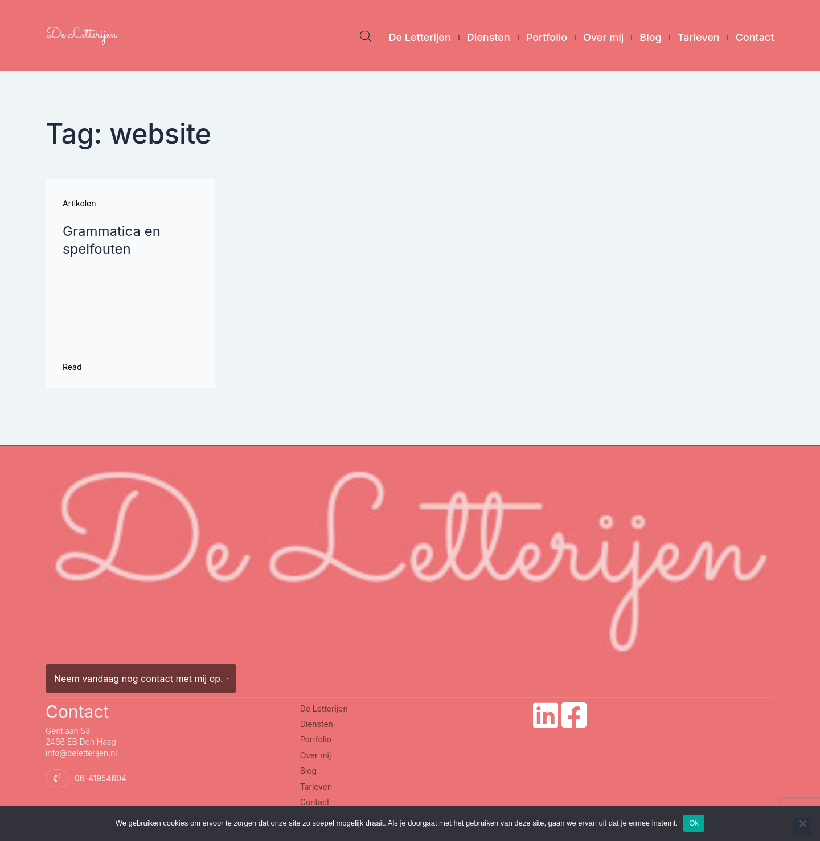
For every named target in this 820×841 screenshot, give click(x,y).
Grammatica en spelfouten (112, 240)
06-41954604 (100, 778)
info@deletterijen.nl (81, 753)
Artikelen (79, 203)
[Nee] (802, 827)
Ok (694, 823)
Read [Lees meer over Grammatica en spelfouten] (72, 367)
